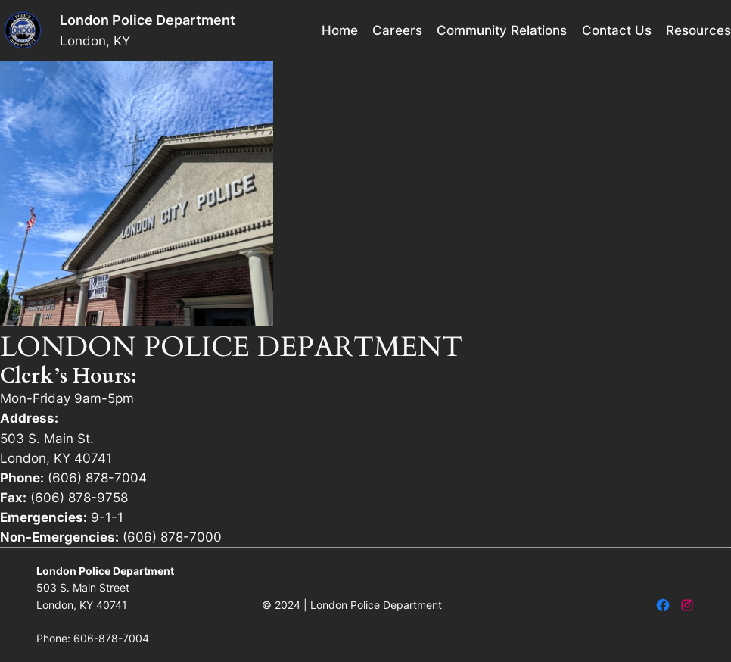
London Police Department (147, 20)
